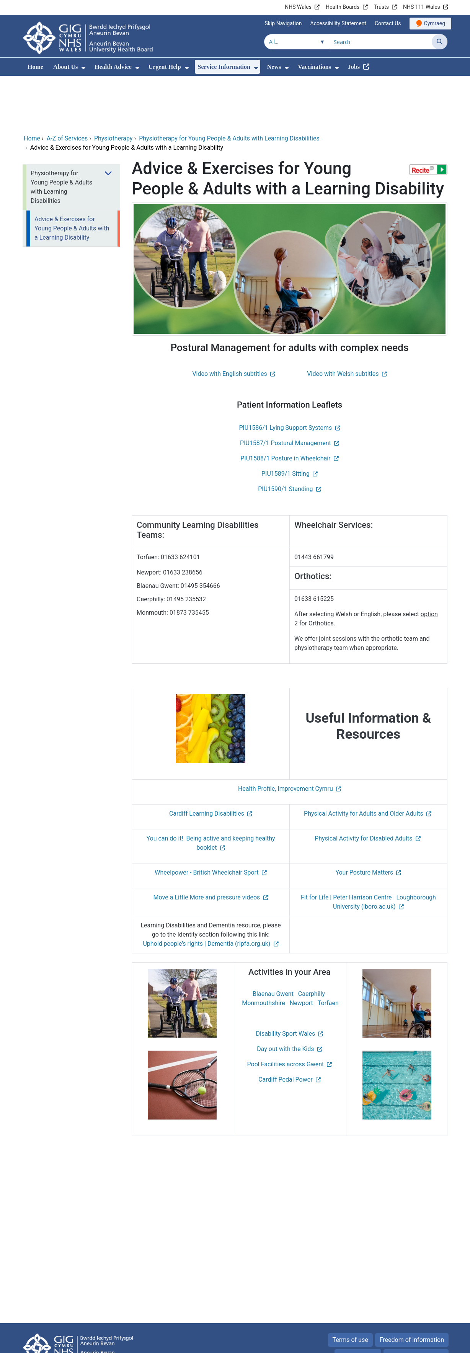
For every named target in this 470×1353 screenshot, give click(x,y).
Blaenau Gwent (273, 941)
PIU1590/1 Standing (285, 437)
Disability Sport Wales (285, 981)
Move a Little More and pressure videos (206, 845)
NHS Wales (298, 7)
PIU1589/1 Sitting (285, 421)
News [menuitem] (274, 67)
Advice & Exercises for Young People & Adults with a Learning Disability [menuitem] (71, 176)
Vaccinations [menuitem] (314, 67)
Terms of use (350, 1287)
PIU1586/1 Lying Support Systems (285, 375)
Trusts (381, 7)
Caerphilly (311, 941)
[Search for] (380, 41)
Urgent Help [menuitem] (165, 67)
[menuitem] (83, 68)
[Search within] (296, 41)
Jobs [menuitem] (354, 67)
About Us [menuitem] (65, 67)
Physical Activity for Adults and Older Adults (363, 761)
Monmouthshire (263, 951)
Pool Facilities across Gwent (285, 1012)
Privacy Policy (358, 1303)
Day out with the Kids (285, 996)
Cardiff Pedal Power (285, 1027)
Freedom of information (412, 1287)
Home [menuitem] (35, 67)
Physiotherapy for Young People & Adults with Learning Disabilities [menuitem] (61, 135)
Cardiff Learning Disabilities (206, 761)
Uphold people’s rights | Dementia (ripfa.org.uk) (206, 891)
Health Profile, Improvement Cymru (285, 736)
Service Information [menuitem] (224, 67)
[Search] (439, 41)
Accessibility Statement (338, 23)
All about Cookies (412, 1303)
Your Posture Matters (364, 820)
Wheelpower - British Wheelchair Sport (206, 820)
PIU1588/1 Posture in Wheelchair (285, 406)
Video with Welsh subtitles (343, 321)
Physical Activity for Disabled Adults (363, 786)
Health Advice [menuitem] (113, 67)
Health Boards (342, 7)
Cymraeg (434, 23)
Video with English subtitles (229, 321)
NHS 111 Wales (421, 7)
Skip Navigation (283, 23)
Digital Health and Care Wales (399, 1343)
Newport (301, 951)
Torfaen (328, 951)
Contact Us (388, 23)
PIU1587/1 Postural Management (285, 391)
